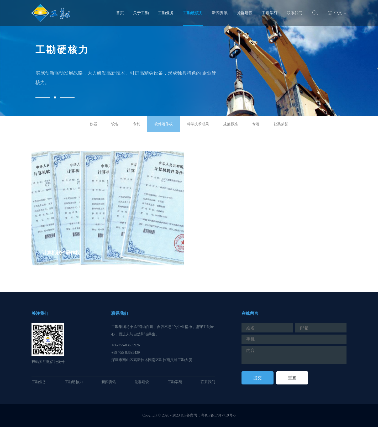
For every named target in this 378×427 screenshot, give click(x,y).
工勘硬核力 (193, 13)
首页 (120, 13)
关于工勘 (141, 13)
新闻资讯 (220, 13)
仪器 (93, 124)
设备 (115, 124)
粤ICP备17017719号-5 (218, 415)
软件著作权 (163, 124)
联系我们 (294, 13)
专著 (255, 124)
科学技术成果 (198, 124)
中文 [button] (335, 13)
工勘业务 (166, 13)
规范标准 (230, 124)
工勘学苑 (269, 13)
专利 (136, 124)
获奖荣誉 (281, 124)
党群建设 (245, 13)
